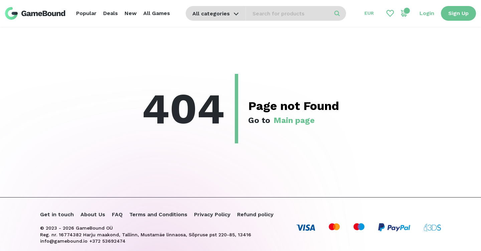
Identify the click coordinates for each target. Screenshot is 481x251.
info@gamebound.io (64, 241)
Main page (294, 120)
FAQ (117, 214)
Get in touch (57, 214)
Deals (110, 13)
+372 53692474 (107, 241)
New (131, 13)
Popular (86, 13)
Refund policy (255, 214)
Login (427, 13)
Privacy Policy (212, 214)
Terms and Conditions (158, 214)
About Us (93, 214)
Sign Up (458, 13)
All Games (156, 13)
